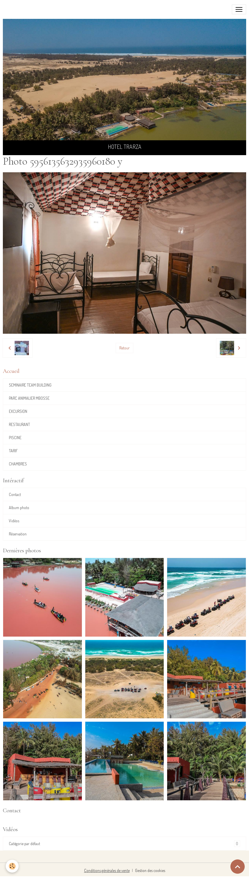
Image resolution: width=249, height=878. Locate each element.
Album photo (19, 507)
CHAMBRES (18, 463)
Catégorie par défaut (124, 843)
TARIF (13, 450)
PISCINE (15, 437)
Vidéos (14, 520)
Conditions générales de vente (107, 870)
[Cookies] (12, 866)
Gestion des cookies (150, 870)
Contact (15, 494)
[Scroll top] (237, 866)
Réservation (18, 533)
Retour (124, 347)
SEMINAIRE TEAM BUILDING (30, 385)
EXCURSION (18, 411)
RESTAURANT (19, 424)
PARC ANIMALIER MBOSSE (29, 398)
